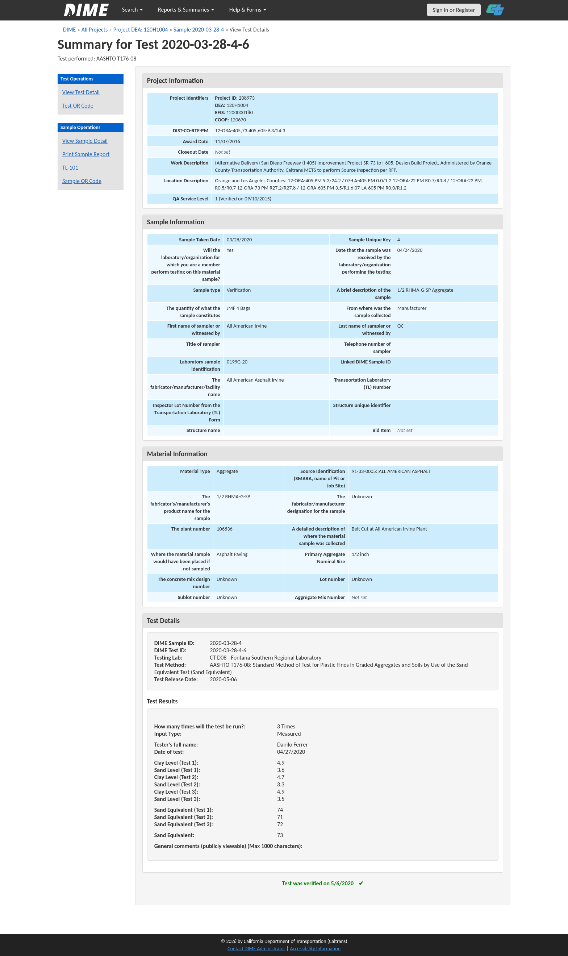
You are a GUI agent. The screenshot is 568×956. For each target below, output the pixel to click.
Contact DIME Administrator (256, 948)
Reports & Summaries (186, 9)
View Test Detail (81, 92)
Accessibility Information (315, 948)
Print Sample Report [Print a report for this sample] (85, 154)
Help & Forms (247, 9)
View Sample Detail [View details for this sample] (85, 140)
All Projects (95, 29)
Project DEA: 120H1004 (140, 29)
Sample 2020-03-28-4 (199, 29)
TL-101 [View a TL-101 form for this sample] (70, 167)
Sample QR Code (81, 181)
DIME (69, 29)
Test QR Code (77, 105)
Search (132, 9)
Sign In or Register (454, 10)
